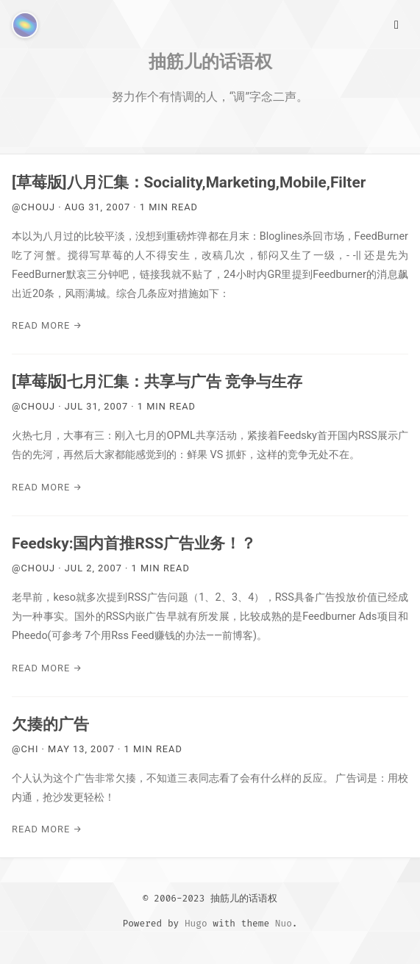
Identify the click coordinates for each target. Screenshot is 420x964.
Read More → (47, 325)
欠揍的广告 (50, 724)
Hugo (196, 923)
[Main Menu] (396, 23)
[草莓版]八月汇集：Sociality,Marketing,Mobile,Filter (189, 182)
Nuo (283, 923)
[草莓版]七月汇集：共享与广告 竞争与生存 (157, 381)
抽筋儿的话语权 (210, 61)
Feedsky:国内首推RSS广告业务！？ (134, 543)
